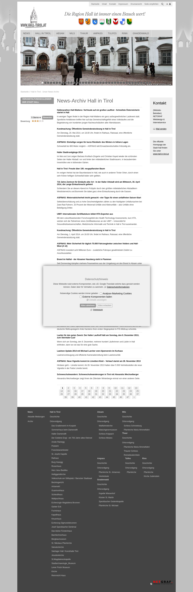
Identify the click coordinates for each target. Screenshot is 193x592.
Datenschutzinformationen (118, 287)
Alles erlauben (104, 305)
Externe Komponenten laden (97, 296)
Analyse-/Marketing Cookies (117, 293)
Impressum (98, 310)
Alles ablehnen (88, 305)
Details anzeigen (98, 300)
